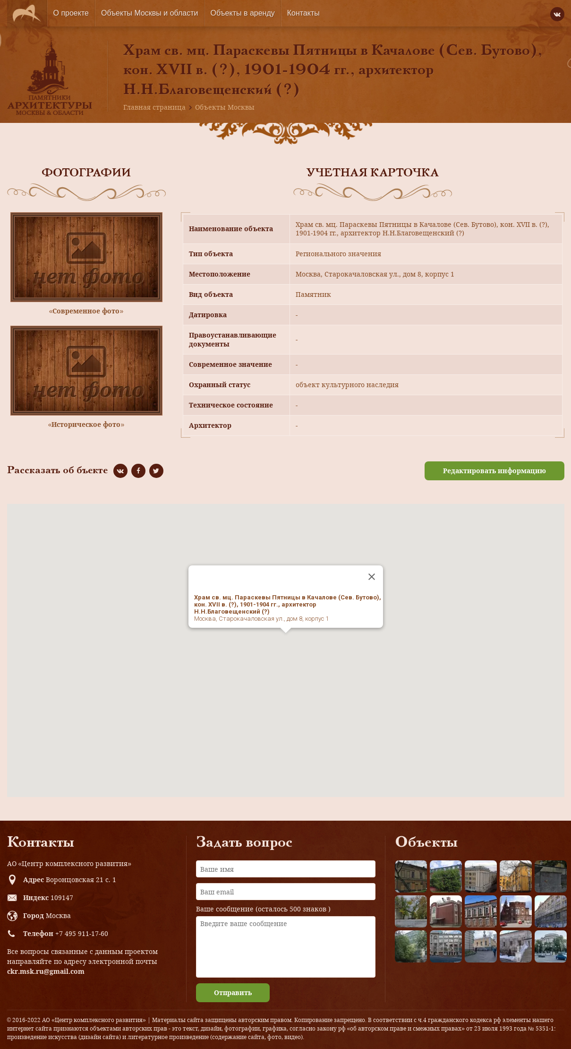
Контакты (303, 13)
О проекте (71, 13)
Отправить (233, 992)
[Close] (371, 576)
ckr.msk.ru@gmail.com (46, 971)
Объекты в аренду (243, 13)
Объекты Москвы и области (149, 13)
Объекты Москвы (225, 107)
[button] (286, 641)
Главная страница (154, 107)
